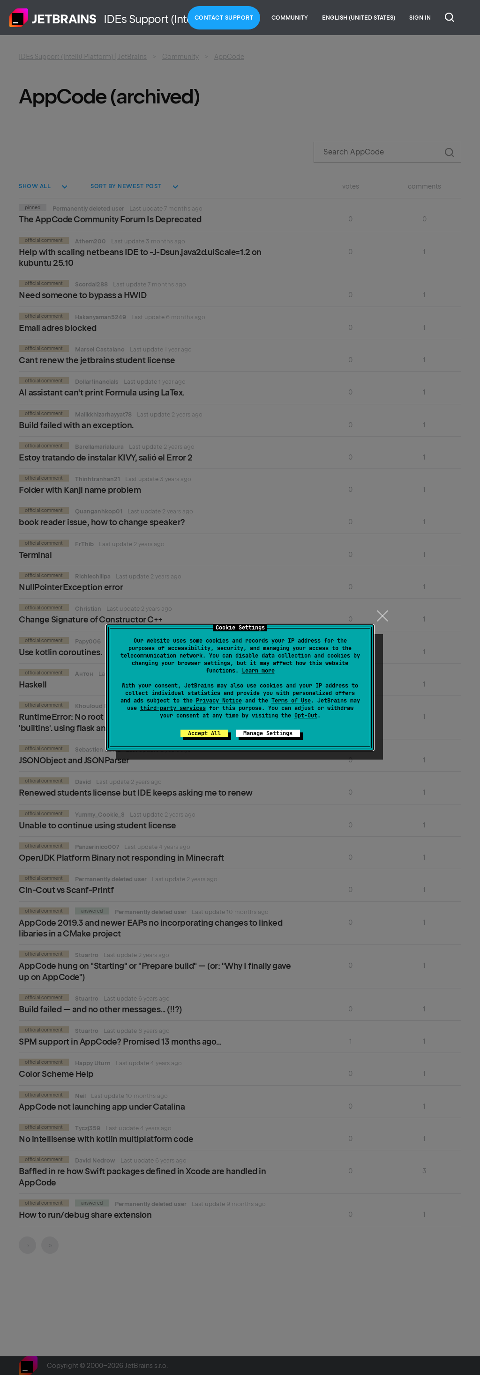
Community (289, 18)
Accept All (204, 733)
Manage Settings (267, 733)
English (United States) (358, 18)
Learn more (258, 670)
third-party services (173, 708)
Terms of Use (291, 700)
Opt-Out (305, 715)
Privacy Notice (219, 700)
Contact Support (224, 18)
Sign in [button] (420, 18)
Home (53, 17)
